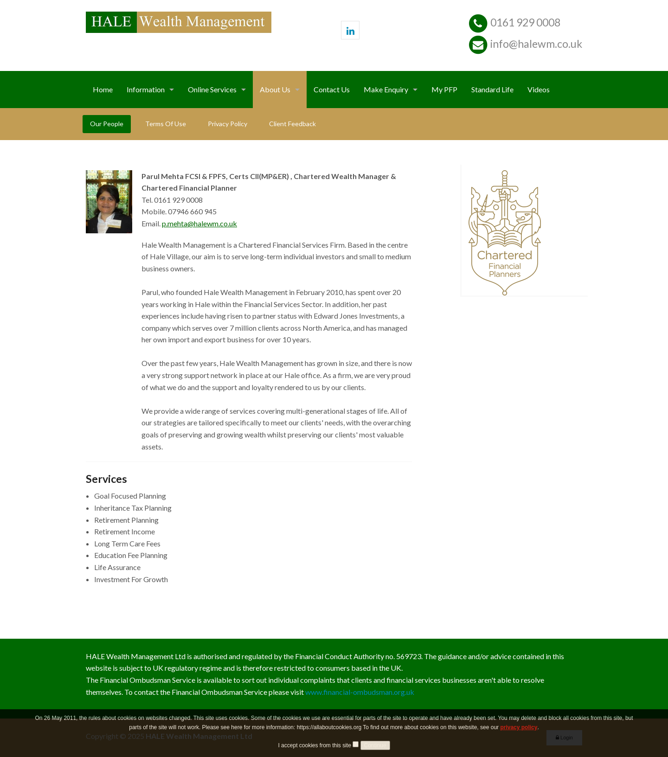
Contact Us (332, 89)
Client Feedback (292, 124)
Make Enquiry (386, 89)
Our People (106, 124)
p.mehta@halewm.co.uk (199, 223)
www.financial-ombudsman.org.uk (359, 691)
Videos (538, 89)
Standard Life (492, 89)
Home (103, 89)
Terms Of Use (165, 124)
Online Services (212, 89)
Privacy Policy (227, 124)
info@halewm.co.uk (536, 43)
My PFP (444, 89)
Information (146, 89)
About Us (275, 89)
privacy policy (518, 737)
